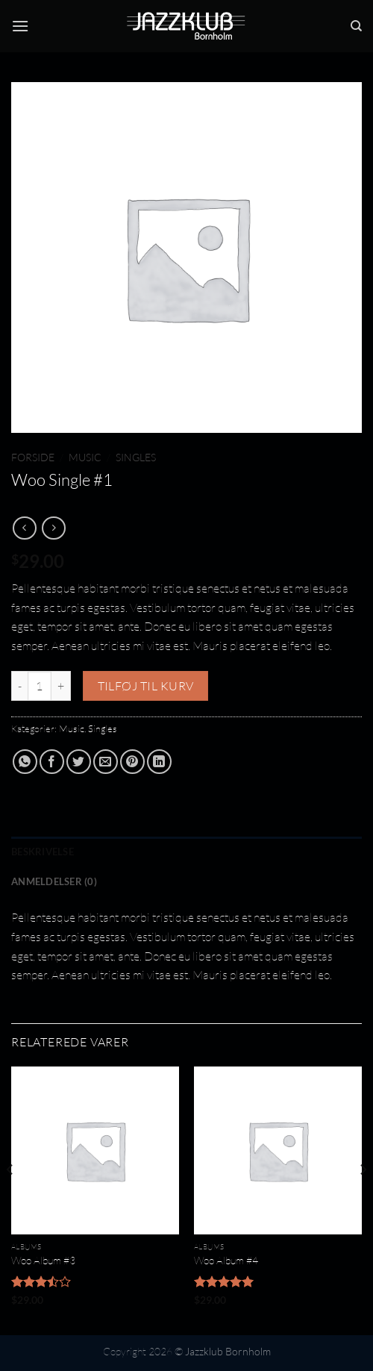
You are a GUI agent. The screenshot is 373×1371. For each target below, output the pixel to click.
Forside (32, 457)
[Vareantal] (39, 686)
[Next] (362, 1199)
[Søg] (356, 26)
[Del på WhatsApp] (25, 761)
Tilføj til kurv (146, 685)
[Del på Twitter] (78, 761)
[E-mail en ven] (105, 761)
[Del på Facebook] (52, 761)
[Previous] (10, 1199)
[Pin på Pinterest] (132, 761)
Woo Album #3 (43, 1260)
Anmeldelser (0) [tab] (54, 881)
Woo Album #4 (226, 1260)
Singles (136, 457)
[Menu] (20, 25)
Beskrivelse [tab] (42, 852)
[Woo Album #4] (278, 1150)
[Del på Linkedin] (159, 761)
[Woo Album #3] (95, 1150)
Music (85, 457)
